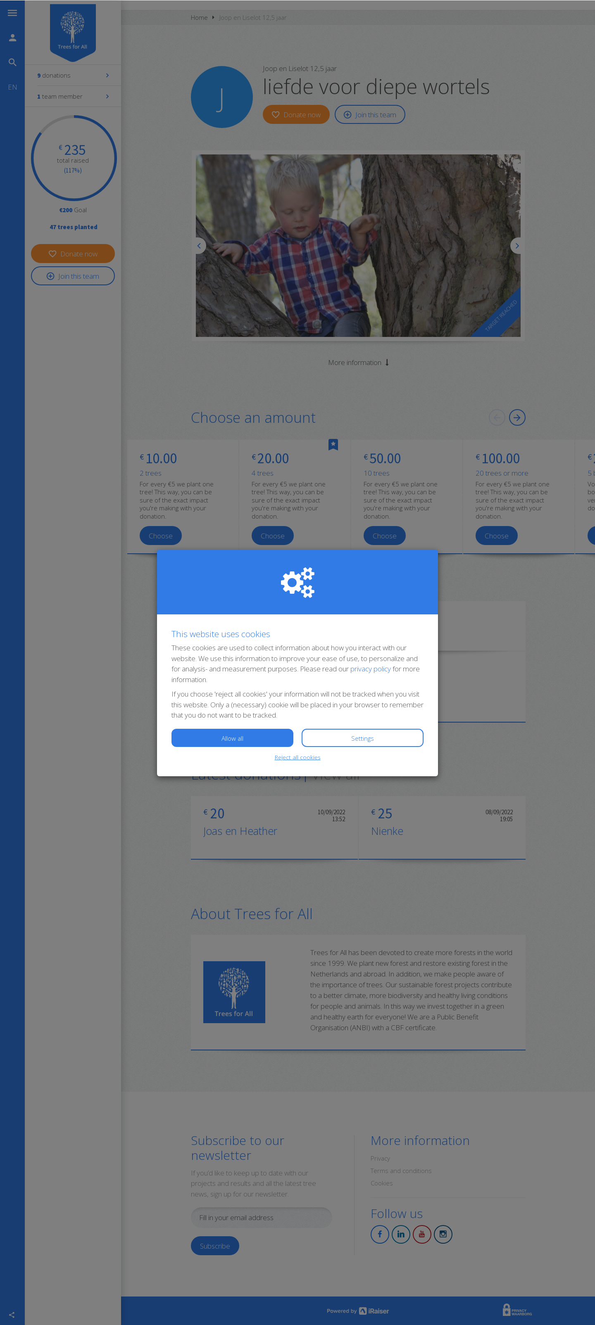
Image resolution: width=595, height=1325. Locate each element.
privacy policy (370, 668)
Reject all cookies (298, 757)
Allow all (232, 738)
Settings (362, 738)
